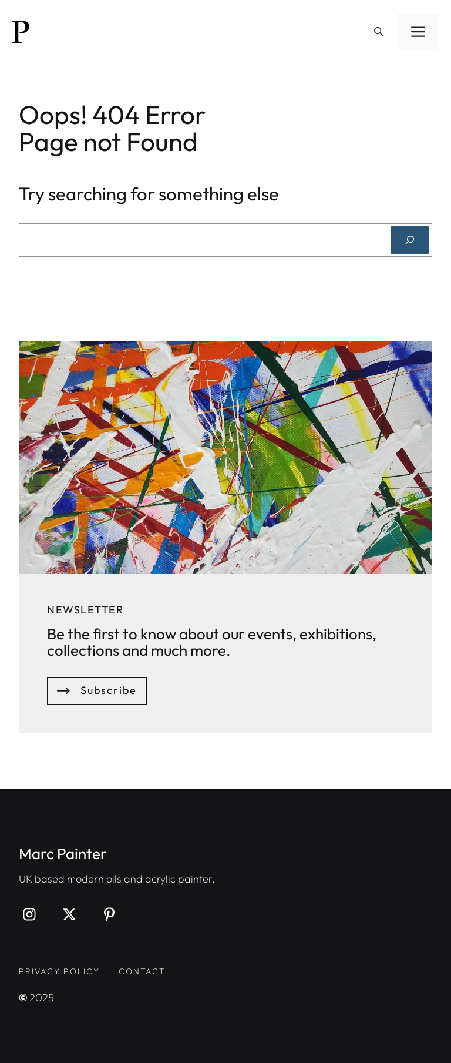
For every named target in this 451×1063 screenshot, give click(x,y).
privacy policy (59, 971)
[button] (378, 31)
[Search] (410, 240)
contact (142, 971)
